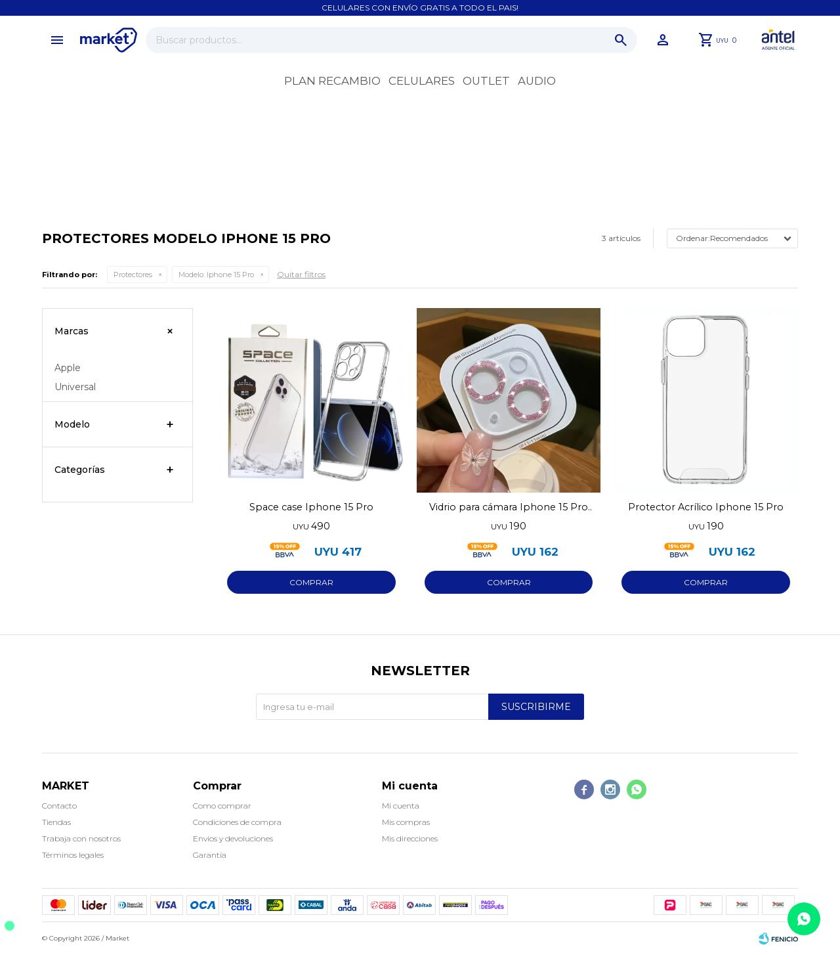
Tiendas (56, 822)
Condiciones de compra (237, 822)
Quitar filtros (301, 274)
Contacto (59, 806)
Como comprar (222, 806)
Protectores (133, 274)
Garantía (209, 855)
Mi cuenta (400, 806)
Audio (537, 80)
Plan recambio (332, 80)
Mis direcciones (410, 838)
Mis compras (406, 822)
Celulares (421, 80)
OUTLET (486, 80)
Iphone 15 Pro (216, 274)
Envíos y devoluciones (233, 838)
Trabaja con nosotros (81, 838)
